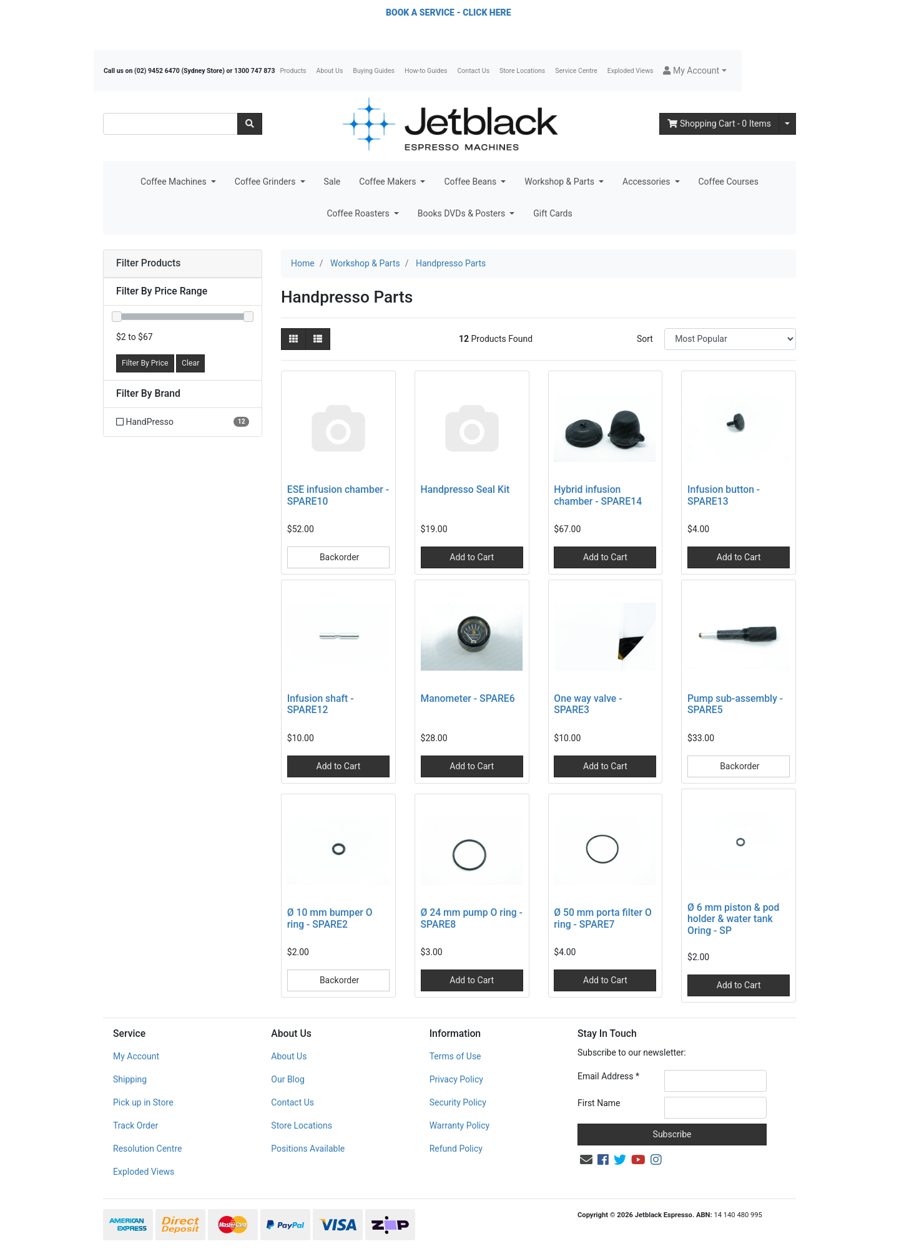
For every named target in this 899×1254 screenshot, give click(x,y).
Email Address (608, 1076)
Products (293, 71)
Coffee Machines (174, 182)
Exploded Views (630, 71)
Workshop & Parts (560, 182)
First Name (598, 1103)
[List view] (317, 339)
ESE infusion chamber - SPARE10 (338, 495)
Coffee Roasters (359, 213)
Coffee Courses (729, 182)
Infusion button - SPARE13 (723, 495)
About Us (330, 71)
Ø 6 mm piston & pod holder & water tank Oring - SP (733, 919)
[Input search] (170, 124)
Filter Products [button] (148, 263)
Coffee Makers (388, 182)
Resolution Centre (147, 1149)
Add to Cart (472, 557)
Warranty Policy (460, 1125)
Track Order (135, 1125)
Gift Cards (552, 213)
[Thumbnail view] (293, 339)
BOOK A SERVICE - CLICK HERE (448, 12)
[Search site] (249, 124)
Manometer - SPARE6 (468, 698)
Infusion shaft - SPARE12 (320, 704)
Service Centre (576, 71)
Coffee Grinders (266, 182)
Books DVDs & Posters (463, 213)
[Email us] (586, 1159)
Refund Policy (456, 1149)
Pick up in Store (143, 1102)
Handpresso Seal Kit (465, 489)
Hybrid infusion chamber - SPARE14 (598, 495)
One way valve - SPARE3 (588, 704)
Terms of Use (455, 1056)
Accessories (647, 182)
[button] (694, 71)
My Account (136, 1056)
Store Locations (522, 71)
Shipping (130, 1079)
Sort (645, 339)
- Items (719, 124)
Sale (332, 182)
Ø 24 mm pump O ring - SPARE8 (472, 918)
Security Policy (458, 1102)
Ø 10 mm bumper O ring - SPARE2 (330, 918)
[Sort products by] (730, 339)
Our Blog (288, 1079)
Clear (190, 363)
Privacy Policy (456, 1079)
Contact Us (474, 71)
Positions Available (308, 1149)
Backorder (338, 557)
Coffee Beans (471, 182)
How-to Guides (426, 71)
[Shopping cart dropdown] (787, 124)
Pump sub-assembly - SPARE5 (735, 704)
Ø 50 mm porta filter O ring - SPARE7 (603, 918)
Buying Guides (374, 71)
